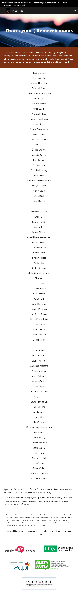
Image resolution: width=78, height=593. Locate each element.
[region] (39, 3)
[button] (3, 10)
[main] (39, 30)
